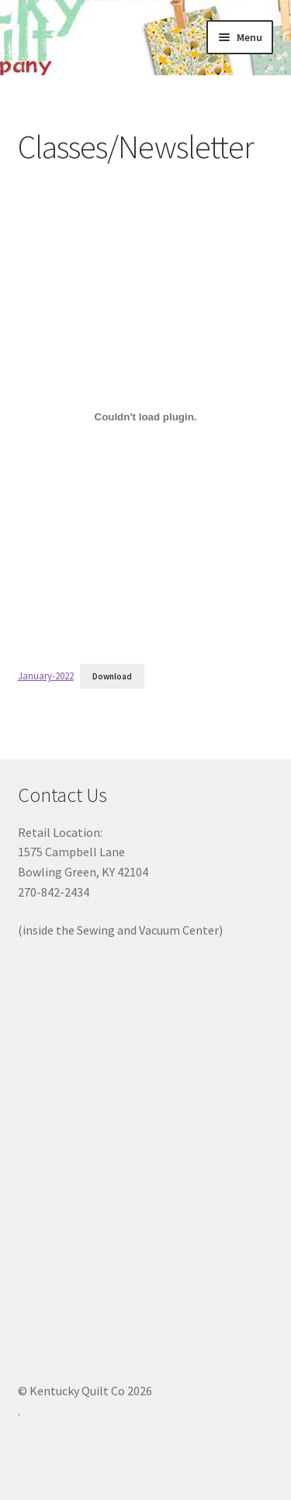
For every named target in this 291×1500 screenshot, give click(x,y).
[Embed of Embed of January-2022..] (146, 417)
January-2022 (46, 675)
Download (112, 676)
